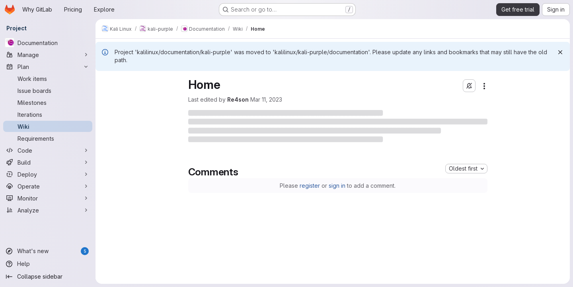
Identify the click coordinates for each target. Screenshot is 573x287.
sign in (337, 185)
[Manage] (47, 54)
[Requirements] (47, 138)
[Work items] (47, 78)
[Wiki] (47, 126)
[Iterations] (47, 114)
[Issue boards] (47, 90)
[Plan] (47, 66)
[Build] (47, 162)
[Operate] (47, 186)
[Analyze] (47, 210)
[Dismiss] (560, 52)
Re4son (238, 99)
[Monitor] (47, 198)
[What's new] (47, 251)
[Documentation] (47, 42)
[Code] (47, 150)
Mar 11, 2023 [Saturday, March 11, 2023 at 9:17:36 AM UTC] (266, 99)
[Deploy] (47, 174)
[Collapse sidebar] (47, 276)
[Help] (47, 263)
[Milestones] (47, 102)
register (310, 185)
